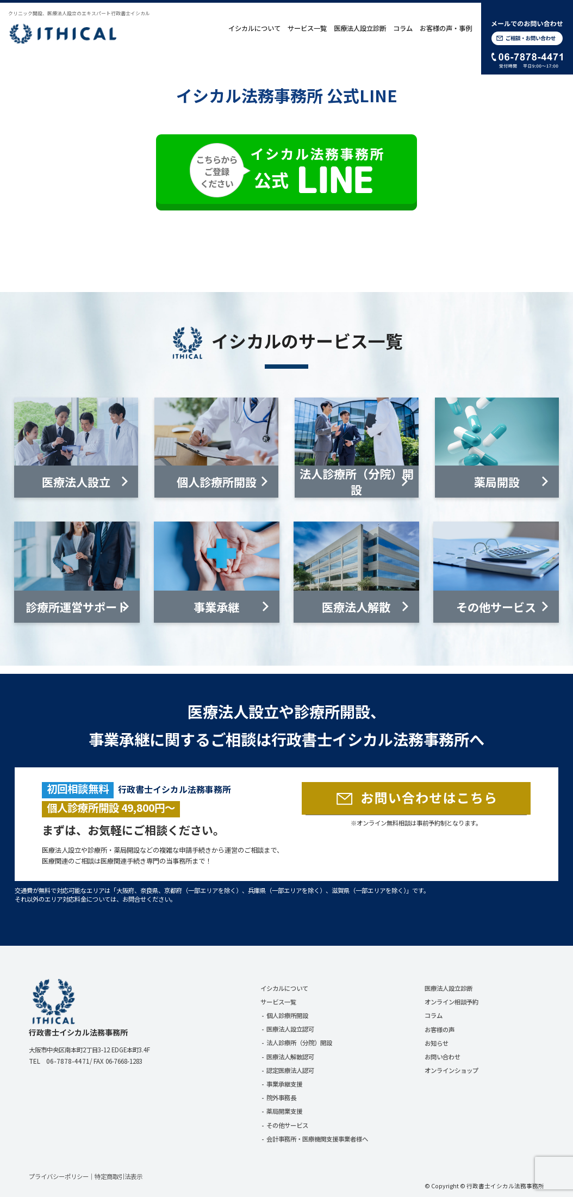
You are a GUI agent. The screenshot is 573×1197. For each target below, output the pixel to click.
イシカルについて (254, 28)
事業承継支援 (284, 1084)
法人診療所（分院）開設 (299, 1042)
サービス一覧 (307, 28)
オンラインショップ (451, 1070)
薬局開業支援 (284, 1111)
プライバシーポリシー (59, 1176)
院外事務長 (281, 1097)
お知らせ (437, 1043)
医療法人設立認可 (290, 1029)
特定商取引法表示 (118, 1176)
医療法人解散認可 (290, 1056)
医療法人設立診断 (360, 28)
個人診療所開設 (287, 1015)
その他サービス (287, 1125)
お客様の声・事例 (446, 28)
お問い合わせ (442, 1056)
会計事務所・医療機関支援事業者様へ (317, 1138)
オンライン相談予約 (451, 1001)
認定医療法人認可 (290, 1070)
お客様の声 (439, 1029)
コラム (403, 28)
